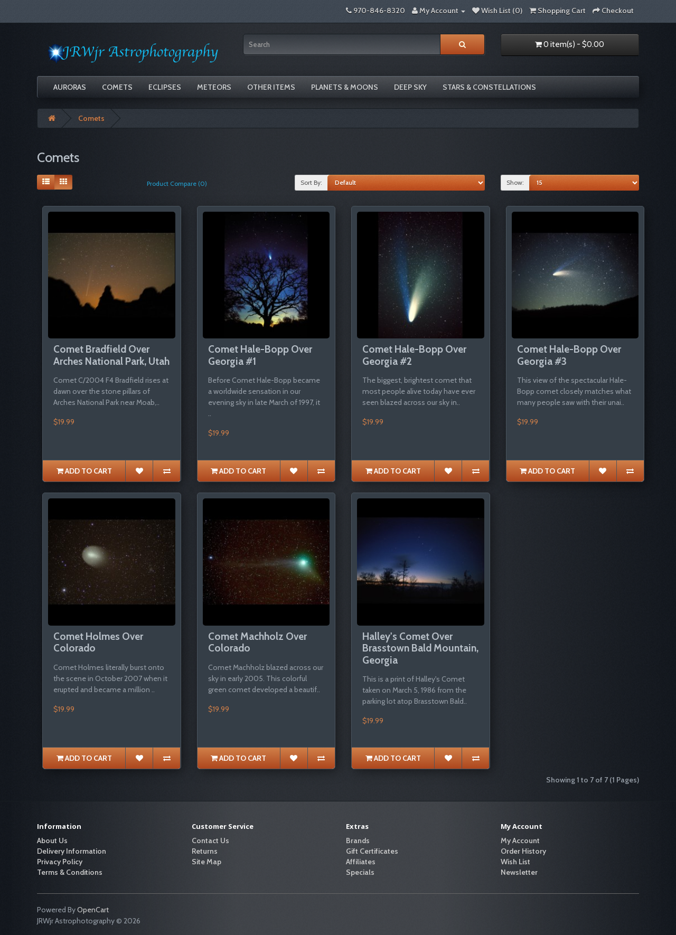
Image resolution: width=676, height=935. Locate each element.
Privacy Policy (59, 861)
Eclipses (164, 87)
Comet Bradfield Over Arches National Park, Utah (111, 355)
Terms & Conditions (69, 872)
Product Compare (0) (177, 183)
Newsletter (519, 872)
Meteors (214, 87)
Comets (117, 87)
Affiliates (360, 861)
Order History (523, 851)
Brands (358, 840)
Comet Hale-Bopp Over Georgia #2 (414, 355)
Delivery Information (71, 851)
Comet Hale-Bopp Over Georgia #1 (260, 355)
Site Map (206, 861)
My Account (520, 840)
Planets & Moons (344, 87)
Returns (205, 851)
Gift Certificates (372, 851)
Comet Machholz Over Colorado (257, 642)
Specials (360, 872)
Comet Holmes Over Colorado (98, 642)
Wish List (515, 861)
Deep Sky (410, 87)
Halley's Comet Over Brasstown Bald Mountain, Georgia (420, 648)
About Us (52, 840)
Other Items (271, 87)
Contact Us (210, 840)
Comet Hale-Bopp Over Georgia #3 (569, 355)
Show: (515, 182)
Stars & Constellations (489, 87)
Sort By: (311, 182)
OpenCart (93, 909)
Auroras (69, 87)
